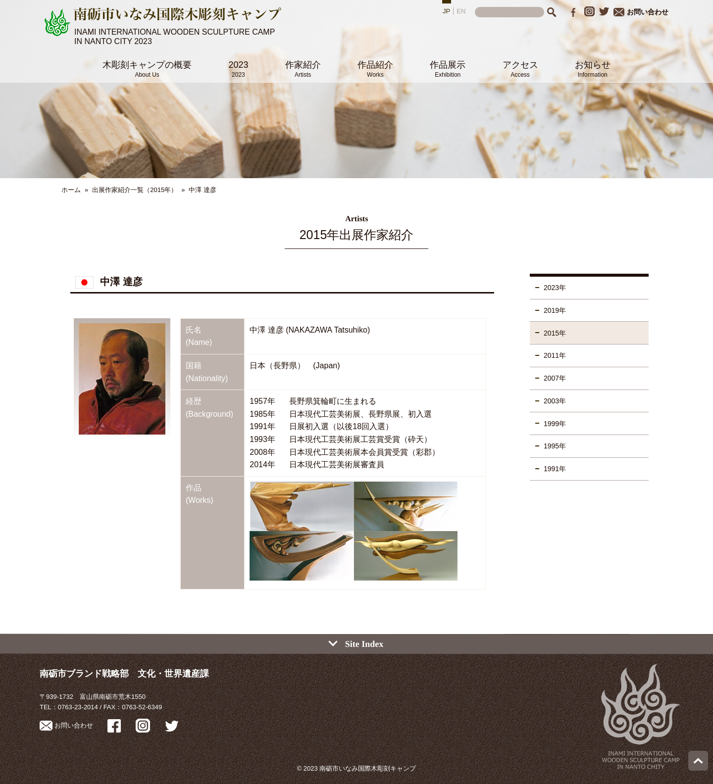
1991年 (555, 469)
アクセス (520, 69)
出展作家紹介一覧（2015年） (134, 190)
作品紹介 (375, 69)
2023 (238, 69)
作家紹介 (303, 69)
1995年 (555, 446)
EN (461, 11)
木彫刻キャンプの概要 (147, 69)
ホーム (71, 190)
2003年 (555, 401)
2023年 (555, 288)
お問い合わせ (640, 12)
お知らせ (593, 69)
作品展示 (447, 69)
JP (446, 11)
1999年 (555, 424)
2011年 (555, 355)
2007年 (555, 378)
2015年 (555, 333)
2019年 (555, 310)
